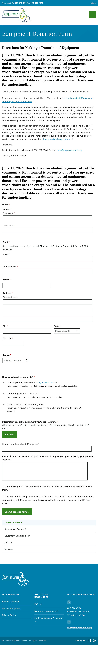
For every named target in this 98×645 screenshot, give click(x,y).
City (5, 326)
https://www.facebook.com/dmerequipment (94, 640)
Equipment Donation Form (17, 536)
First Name (8, 213)
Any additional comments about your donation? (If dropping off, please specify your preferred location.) (48, 458)
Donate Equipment (11, 608)
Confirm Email (9, 266)
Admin (93, 3)
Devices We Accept (15, 529)
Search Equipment (11, 601)
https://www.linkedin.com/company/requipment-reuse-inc (89, 640)
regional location (47, 382)
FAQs (8, 542)
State (56, 326)
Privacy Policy (9, 615)
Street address (10, 297)
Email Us (8, 549)
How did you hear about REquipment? (20, 444)
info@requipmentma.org (79, 627)
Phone (6, 279)
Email (5, 254)
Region (6, 355)
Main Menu (92, 14)
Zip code (7, 338)
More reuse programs (46, 611)
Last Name (8, 225)
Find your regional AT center (48, 619)
